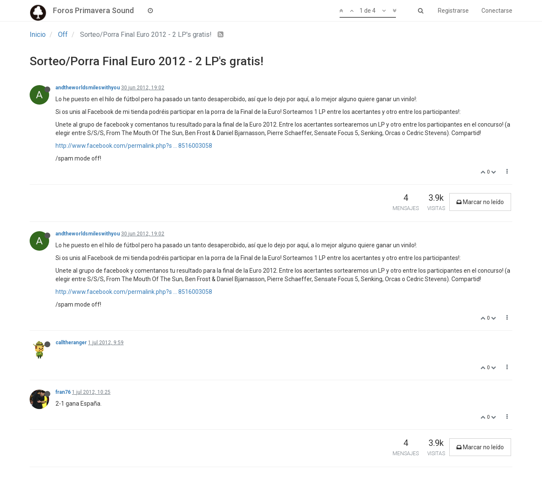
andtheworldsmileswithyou (87, 88)
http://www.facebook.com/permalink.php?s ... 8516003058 (133, 145)
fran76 (63, 392)
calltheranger (71, 343)
